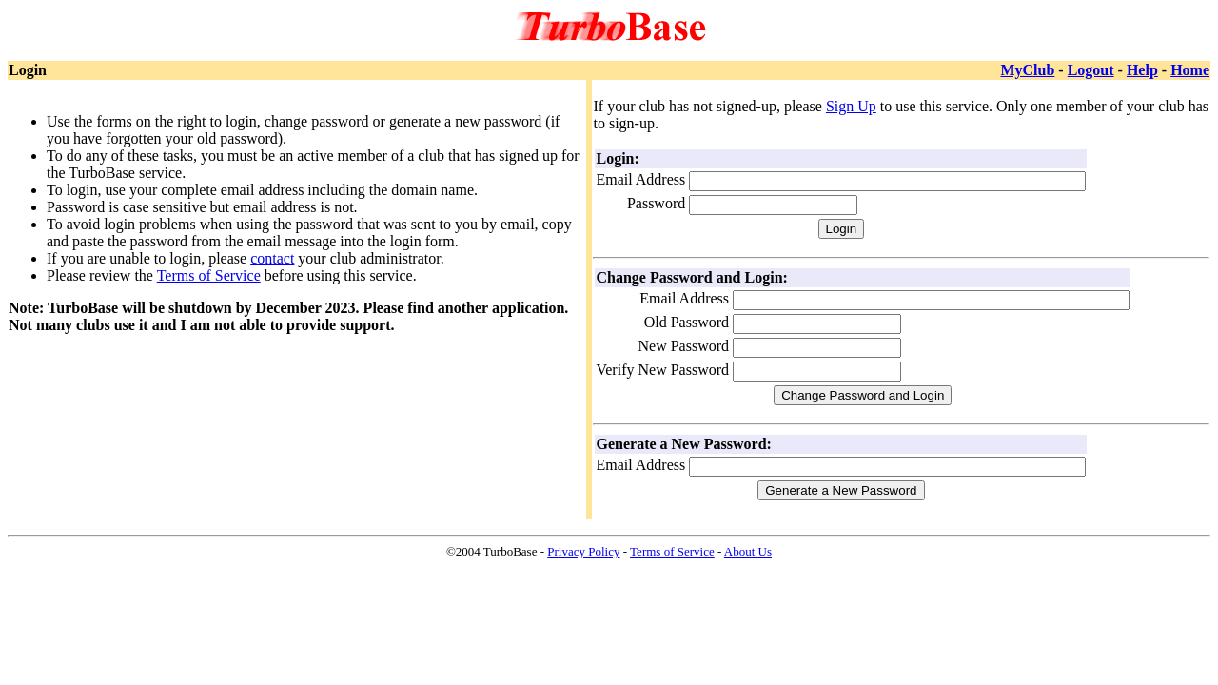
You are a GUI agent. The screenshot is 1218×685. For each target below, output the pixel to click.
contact (272, 258)
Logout (1091, 70)
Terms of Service (209, 275)
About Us (748, 551)
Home (1189, 70)
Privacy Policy (583, 551)
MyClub (1027, 70)
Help (1142, 70)
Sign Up (851, 106)
